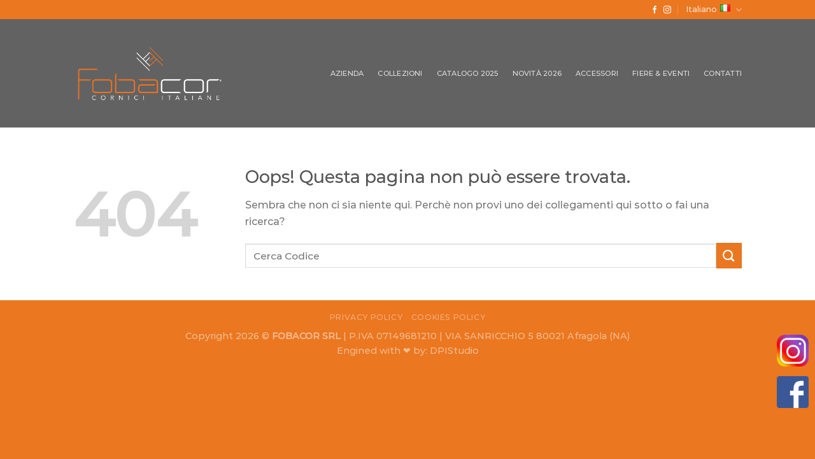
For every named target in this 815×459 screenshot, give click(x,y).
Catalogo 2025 (468, 73)
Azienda (347, 73)
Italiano (714, 10)
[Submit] (729, 255)
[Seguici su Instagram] (667, 10)
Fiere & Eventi (661, 73)
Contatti (723, 73)
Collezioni (400, 73)
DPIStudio (454, 350)
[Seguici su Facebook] (654, 10)
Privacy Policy (366, 317)
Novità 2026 (537, 73)
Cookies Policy (448, 317)
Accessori (597, 73)
